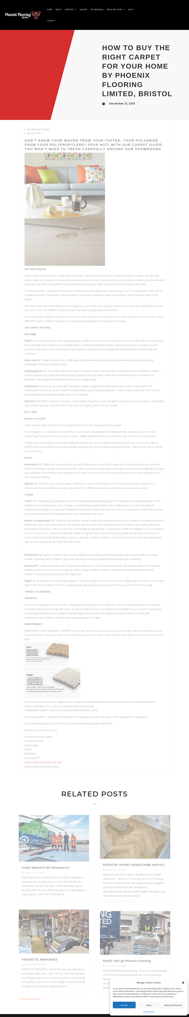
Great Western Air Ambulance (45, 867)
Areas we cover (114, 9)
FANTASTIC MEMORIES (39, 959)
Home (49, 9)
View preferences (173, 1005)
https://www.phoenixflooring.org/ (43, 762)
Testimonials (97, 9)
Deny (148, 1005)
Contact (51, 20)
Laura (27, 872)
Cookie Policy (148, 1011)
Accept (124, 1005)
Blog (130, 9)
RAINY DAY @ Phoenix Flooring (127, 961)
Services (69, 9)
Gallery (83, 9)
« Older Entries (29, 999)
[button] (183, 982)
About (59, 9)
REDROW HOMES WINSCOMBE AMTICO (133, 865)
